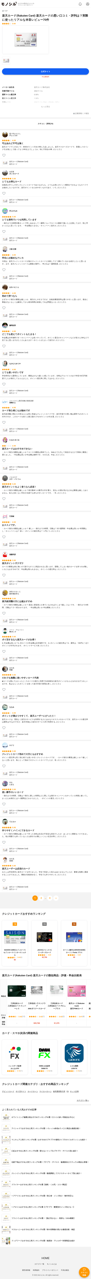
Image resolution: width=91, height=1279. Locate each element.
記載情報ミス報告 (81, 113)
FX (68, 1091)
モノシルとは (52, 1264)
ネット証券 (74, 1091)
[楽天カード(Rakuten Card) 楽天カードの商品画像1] (26, 40)
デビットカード (8, 1091)
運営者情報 (26, 1270)
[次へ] (41, 898)
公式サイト (45, 71)
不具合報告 (65, 1270)
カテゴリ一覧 (39, 1264)
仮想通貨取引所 (59, 1091)
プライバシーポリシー (50, 1270)
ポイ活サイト (21, 1091)
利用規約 (36, 1270)
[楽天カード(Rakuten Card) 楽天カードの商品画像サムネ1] (6, 61)
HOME (45, 1258)
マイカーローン (45, 1091)
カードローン (33, 1091)
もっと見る (45, 107)
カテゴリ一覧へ (83, 1100)
